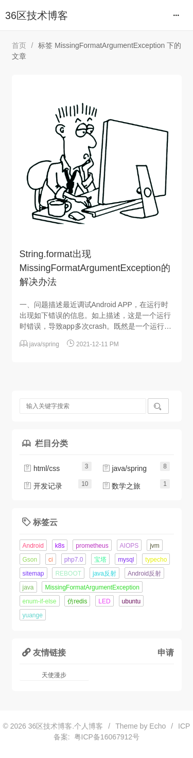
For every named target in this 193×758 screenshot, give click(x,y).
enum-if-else (40, 601)
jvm (155, 545)
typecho (156, 559)
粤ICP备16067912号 (104, 737)
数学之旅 (121, 486)
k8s (60, 545)
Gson (30, 559)
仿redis (77, 601)
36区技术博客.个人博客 (65, 726)
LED (104, 601)
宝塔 (100, 559)
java (28, 587)
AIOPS (129, 545)
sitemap (33, 573)
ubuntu (131, 601)
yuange (33, 615)
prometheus (92, 545)
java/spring (44, 344)
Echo (157, 726)
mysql (126, 559)
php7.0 (73, 559)
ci (50, 559)
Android (33, 545)
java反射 (104, 573)
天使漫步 (54, 675)
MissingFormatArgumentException (92, 587)
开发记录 (42, 486)
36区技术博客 (36, 15)
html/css (41, 468)
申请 (165, 652)
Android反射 (144, 573)
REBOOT (68, 573)
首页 (19, 45)
